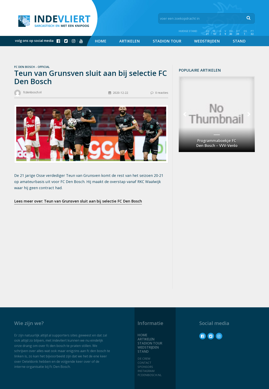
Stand (239, 41)
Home (100, 41)
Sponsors (145, 367)
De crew (144, 358)
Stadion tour (167, 41)
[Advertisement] (91, 240)
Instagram (146, 371)
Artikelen (129, 41)
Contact (144, 363)
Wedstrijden (207, 41)
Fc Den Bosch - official (32, 67)
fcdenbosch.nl (150, 375)
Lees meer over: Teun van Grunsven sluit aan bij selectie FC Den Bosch (78, 201)
